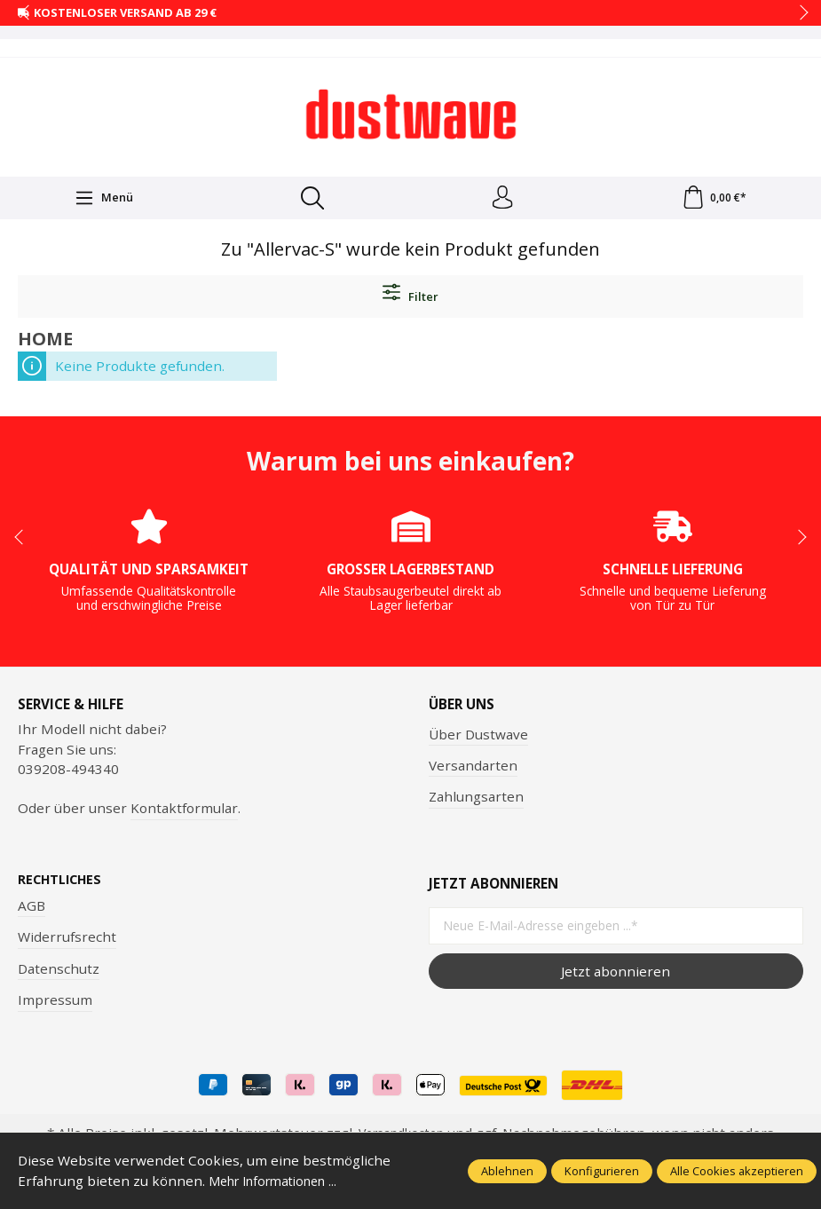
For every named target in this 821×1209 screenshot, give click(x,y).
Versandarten (473, 769)
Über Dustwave (478, 737)
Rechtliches (62, 883)
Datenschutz (58, 973)
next (799, 13)
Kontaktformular (184, 811)
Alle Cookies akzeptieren (736, 1171)
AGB (31, 910)
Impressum (55, 1004)
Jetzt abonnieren (615, 975)
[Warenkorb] (713, 200)
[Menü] (103, 199)
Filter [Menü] (410, 297)
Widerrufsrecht (67, 941)
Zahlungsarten (476, 800)
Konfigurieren (601, 1171)
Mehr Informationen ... (281, 1180)
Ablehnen (507, 1171)
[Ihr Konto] (501, 200)
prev (27, 13)
